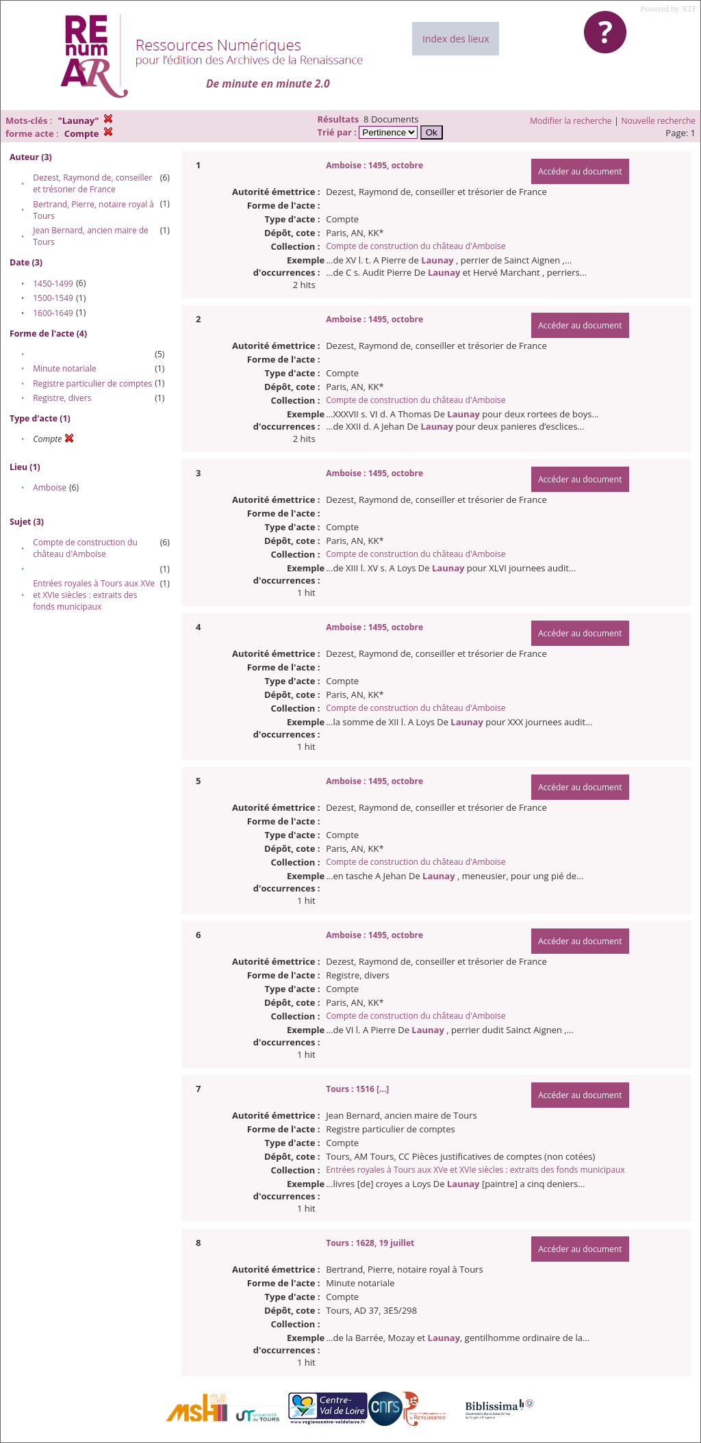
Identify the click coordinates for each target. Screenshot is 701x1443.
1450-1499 (53, 283)
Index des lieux (455, 38)
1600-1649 (53, 313)
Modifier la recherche (570, 121)
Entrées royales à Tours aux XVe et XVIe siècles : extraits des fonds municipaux (94, 594)
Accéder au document (580, 171)
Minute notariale (65, 368)
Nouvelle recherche (659, 121)
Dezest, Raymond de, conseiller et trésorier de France (92, 183)
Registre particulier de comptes (92, 383)
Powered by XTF (668, 9)
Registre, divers (62, 398)
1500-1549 (53, 298)
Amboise (49, 487)
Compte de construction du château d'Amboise (85, 548)
